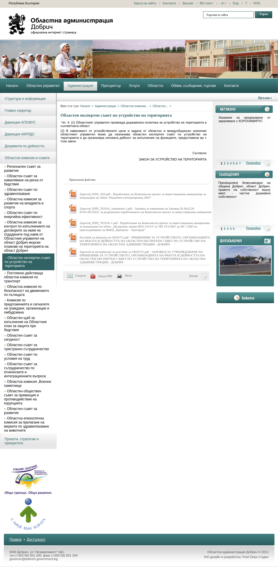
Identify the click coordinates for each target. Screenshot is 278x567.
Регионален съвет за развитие (22, 169)
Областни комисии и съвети (27, 158)
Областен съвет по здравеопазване (20, 192)
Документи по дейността (24, 146)
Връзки (188, 3)
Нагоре (193, 275)
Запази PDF (105, 276)
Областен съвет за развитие (20, 411)
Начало (85, 106)
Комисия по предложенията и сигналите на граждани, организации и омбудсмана (26, 306)
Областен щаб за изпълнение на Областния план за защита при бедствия (25, 324)
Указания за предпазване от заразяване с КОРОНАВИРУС (244, 119)
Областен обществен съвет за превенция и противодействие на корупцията (22, 397)
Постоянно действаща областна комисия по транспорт (23, 277)
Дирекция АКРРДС (20, 134)
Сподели (80, 275)
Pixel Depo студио (255, 557)
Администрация (105, 106)
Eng (236, 3)
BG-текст (206, 3)
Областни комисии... (134, 106)
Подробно (253, 163)
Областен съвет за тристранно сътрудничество (26, 347)
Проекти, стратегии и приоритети (21, 441)
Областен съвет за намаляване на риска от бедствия (23, 180)
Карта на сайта (145, 3)
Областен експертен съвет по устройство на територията (28, 262)
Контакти (169, 3)
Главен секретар (18, 111)
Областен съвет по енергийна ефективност (23, 215)
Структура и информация (25, 99)
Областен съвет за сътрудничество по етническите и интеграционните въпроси (25, 370)
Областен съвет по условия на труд (20, 356)
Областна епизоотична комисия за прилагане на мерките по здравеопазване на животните (26, 424)
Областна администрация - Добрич (60, 23)
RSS (257, 3)
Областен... (160, 106)
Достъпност (36, 540)
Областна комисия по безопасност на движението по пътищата (26, 291)
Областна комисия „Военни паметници (27, 384)
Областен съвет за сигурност (20, 337)
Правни (16, 540)
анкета (245, 297)
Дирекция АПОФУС (20, 122)
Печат (128, 275)
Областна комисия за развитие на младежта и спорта (23, 203)
